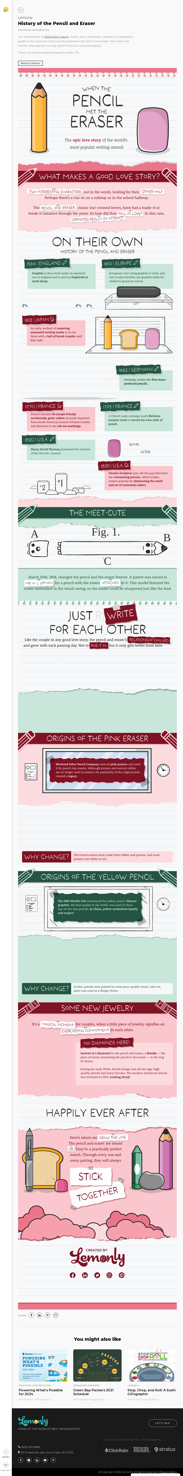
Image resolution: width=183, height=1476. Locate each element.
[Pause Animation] (30, 63)
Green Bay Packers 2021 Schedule (93, 1392)
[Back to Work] (20, 10)
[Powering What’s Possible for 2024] (43, 1380)
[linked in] (39, 1315)
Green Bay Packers (86, 1385)
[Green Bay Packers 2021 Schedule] (97, 1380)
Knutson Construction (35, 1385)
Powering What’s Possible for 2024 (41, 1392)
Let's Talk (162, 1423)
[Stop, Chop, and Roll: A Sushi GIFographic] (152, 1380)
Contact (6, 1467)
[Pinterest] (47, 1315)
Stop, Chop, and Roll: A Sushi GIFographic (151, 1392)
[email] (55, 1315)
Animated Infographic (33, 30)
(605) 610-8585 (29, 1447)
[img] (97, 689)
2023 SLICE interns (56, 36)
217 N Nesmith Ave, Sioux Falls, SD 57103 (45, 1452)
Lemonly (25, 18)
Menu (6, 1454)
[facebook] (31, 1315)
